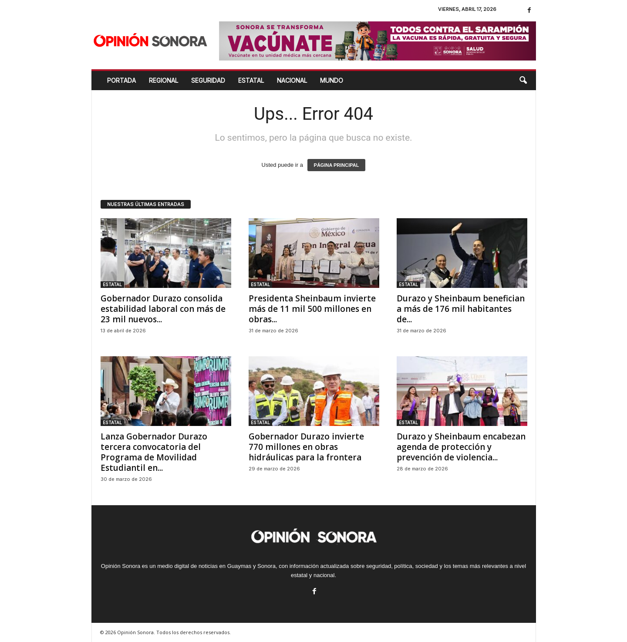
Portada (121, 80)
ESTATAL (251, 80)
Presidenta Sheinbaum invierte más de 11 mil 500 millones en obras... (312, 309)
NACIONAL (292, 80)
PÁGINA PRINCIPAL (336, 165)
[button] (523, 80)
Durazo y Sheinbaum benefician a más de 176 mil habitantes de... (461, 309)
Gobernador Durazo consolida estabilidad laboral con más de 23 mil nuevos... (163, 309)
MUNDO (331, 80)
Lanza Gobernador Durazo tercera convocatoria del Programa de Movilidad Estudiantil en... (154, 452)
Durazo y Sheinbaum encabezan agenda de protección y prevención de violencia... (461, 447)
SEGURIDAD (208, 80)
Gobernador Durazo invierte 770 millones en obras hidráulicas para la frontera (306, 447)
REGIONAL (163, 80)
